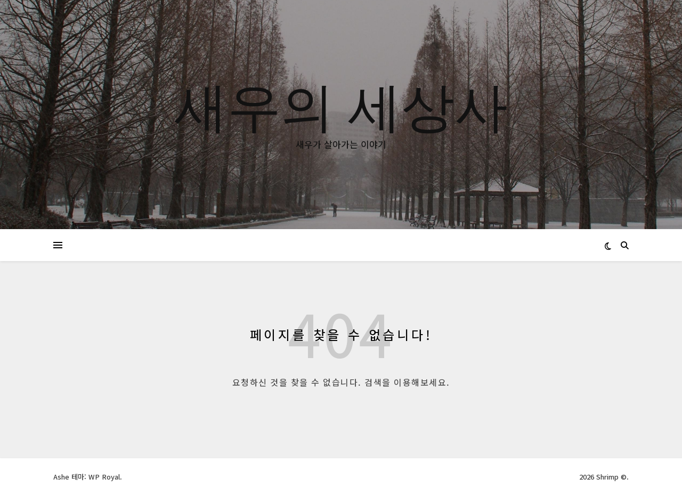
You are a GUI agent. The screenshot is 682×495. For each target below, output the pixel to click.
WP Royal (104, 477)
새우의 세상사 (341, 105)
